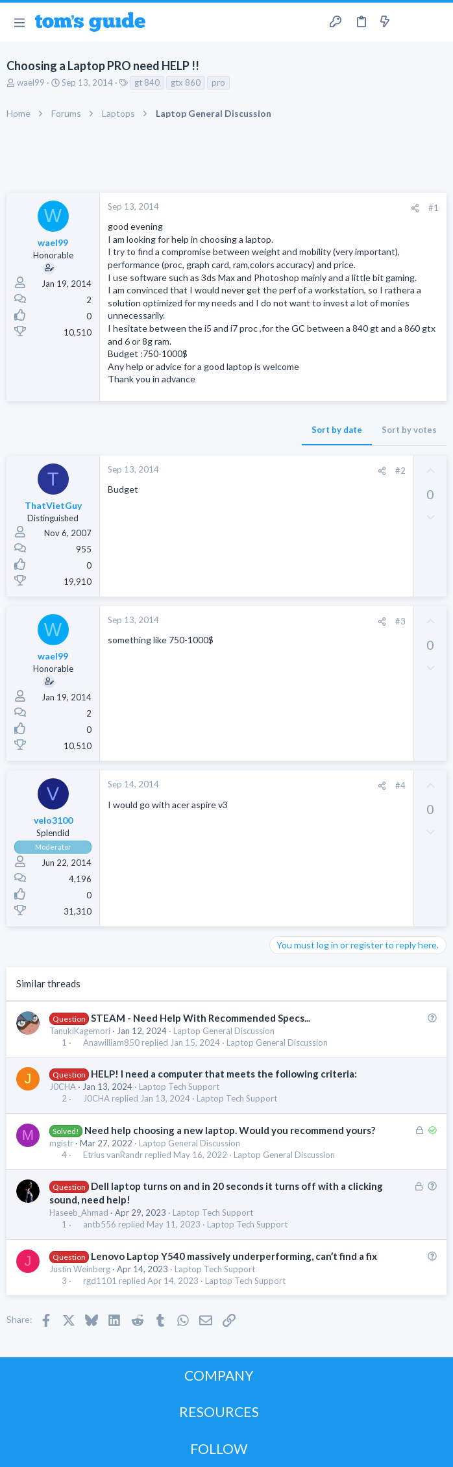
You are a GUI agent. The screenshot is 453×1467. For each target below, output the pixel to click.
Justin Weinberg (79, 1269)
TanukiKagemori (79, 1031)
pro (218, 82)
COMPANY (219, 1375)
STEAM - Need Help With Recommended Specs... (200, 1018)
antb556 (99, 1224)
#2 (400, 470)
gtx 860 (186, 82)
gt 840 (147, 82)
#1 (433, 208)
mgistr (61, 1143)
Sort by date (337, 430)
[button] (19, 22)
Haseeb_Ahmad (78, 1212)
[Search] (435, 22)
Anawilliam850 (111, 1043)
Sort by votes (409, 430)
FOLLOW (218, 1448)
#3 (400, 621)
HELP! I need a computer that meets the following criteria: (224, 1073)
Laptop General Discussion (224, 1031)
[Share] (415, 208)
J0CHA (62, 1086)
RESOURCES (219, 1411)
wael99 (31, 82)
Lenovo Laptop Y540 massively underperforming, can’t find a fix (234, 1256)
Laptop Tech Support (179, 1086)
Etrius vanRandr (113, 1155)
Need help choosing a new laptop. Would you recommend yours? (229, 1130)
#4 (400, 785)
